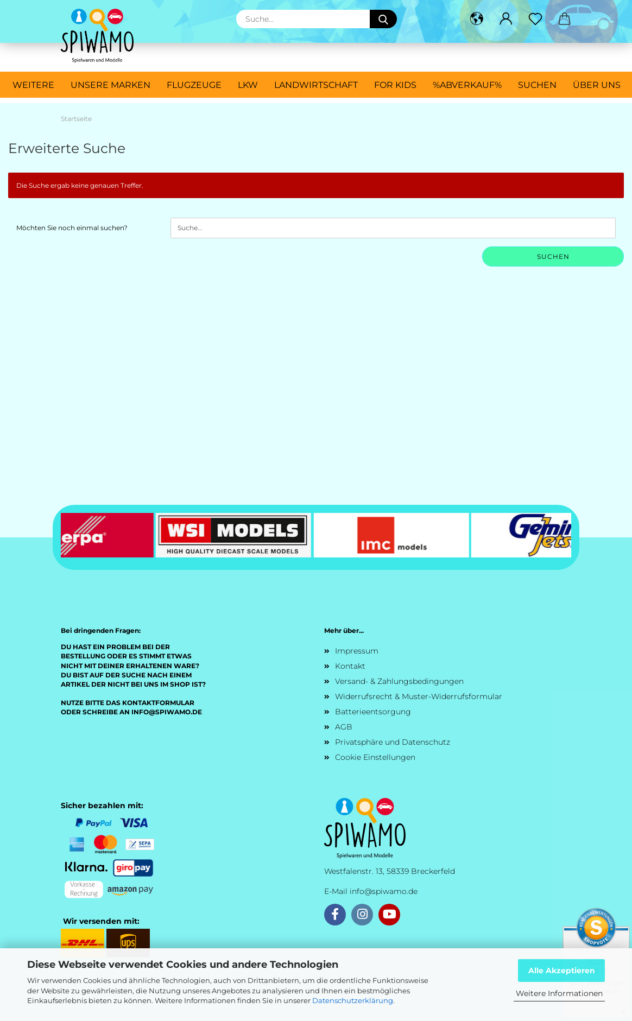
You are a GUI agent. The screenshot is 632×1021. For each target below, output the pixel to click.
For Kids (395, 85)
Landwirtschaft (316, 85)
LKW (248, 85)
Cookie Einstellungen (375, 757)
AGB (343, 727)
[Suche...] (383, 19)
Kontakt (350, 666)
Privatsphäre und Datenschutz (392, 742)
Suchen (537, 85)
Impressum (356, 651)
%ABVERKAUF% (467, 85)
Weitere (33, 85)
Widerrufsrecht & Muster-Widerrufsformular (418, 696)
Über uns (597, 85)
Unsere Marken (110, 85)
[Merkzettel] (535, 19)
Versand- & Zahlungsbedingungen (399, 681)
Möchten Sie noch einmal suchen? (72, 228)
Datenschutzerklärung (352, 1000)
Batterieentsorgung (373, 711)
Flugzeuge (194, 85)
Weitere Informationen (559, 993)
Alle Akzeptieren (561, 970)
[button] (476, 19)
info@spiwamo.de (384, 891)
